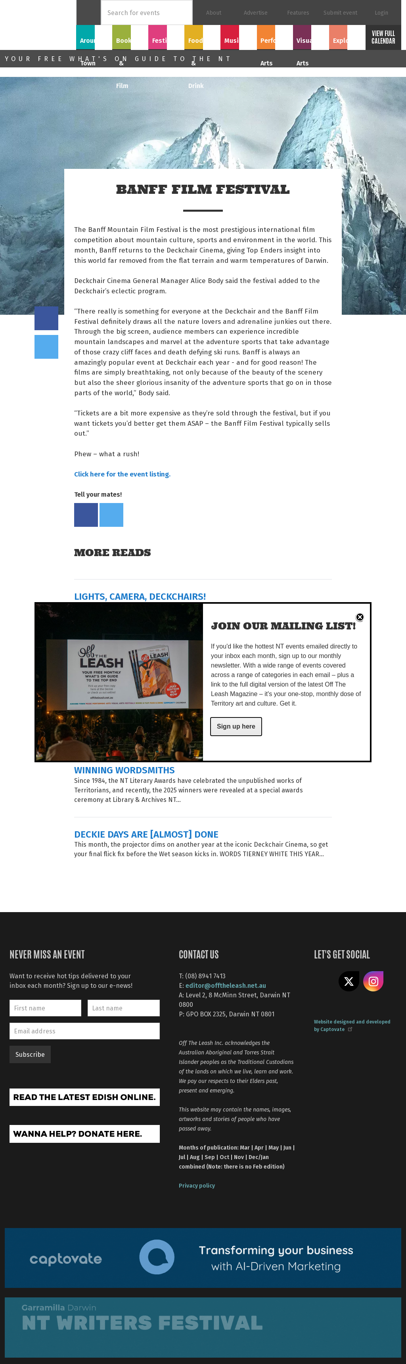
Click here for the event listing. (122, 474)
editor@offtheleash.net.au (226, 985)
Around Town (94, 40)
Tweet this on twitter (46, 347)
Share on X (349, 981)
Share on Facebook (46, 318)
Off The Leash (40, 25)
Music (238, 36)
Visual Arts (311, 36)
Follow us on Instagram (373, 981)
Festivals (166, 36)
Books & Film (130, 40)
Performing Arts (275, 40)
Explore (347, 36)
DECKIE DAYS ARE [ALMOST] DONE (146, 833)
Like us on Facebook (324, 981)
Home (88, 12)
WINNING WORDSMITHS (124, 769)
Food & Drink (202, 40)
